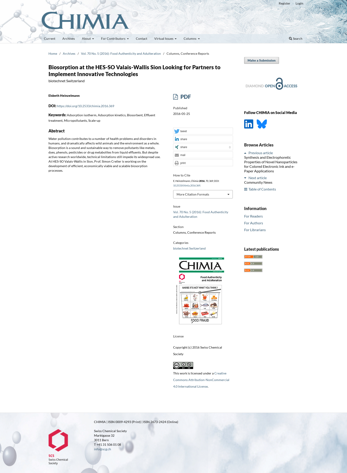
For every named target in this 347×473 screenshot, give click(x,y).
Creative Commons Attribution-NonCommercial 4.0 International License (201, 379)
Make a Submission (262, 60)
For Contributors (113, 38)
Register (284, 3)
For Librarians (255, 230)
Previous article (260, 153)
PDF (185, 96)
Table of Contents (262, 189)
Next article (257, 178)
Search (295, 38)
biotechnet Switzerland (189, 248)
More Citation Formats (193, 194)
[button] (203, 131)
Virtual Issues (164, 38)
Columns (190, 38)
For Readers (253, 216)
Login (299, 3)
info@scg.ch (102, 449)
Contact (141, 38)
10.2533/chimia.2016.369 (186, 185)
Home (52, 53)
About (86, 38)
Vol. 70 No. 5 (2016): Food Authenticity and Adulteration (121, 53)
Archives (68, 38)
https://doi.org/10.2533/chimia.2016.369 (85, 106)
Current (49, 38)
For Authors (253, 223)
